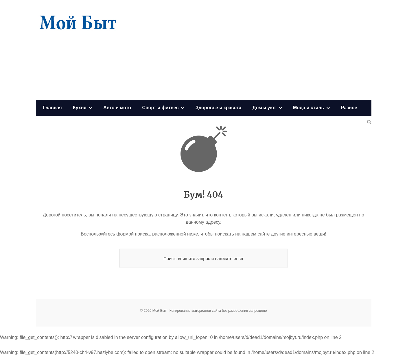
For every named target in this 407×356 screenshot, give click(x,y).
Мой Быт (78, 23)
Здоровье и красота (218, 107)
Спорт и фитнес (160, 107)
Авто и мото (117, 107)
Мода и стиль (308, 107)
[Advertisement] (266, 50)
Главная (52, 107)
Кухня (79, 107)
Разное (349, 107)
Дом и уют (264, 107)
